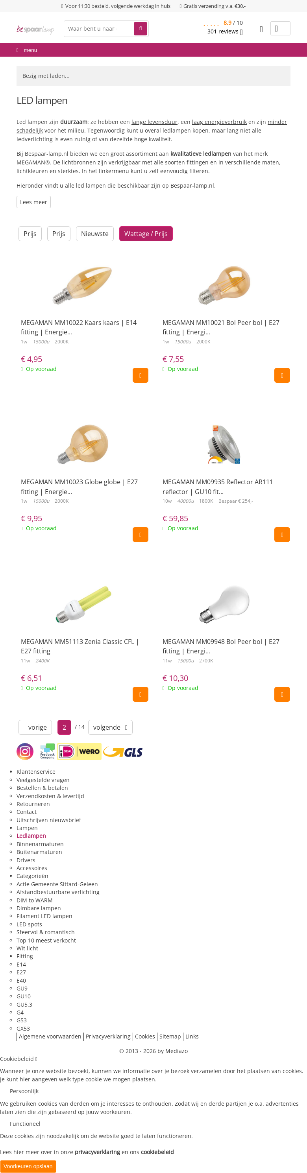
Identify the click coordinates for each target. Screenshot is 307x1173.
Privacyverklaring (108, 1036)
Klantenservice (36, 771)
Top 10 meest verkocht (46, 940)
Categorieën (32, 876)
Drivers (26, 860)
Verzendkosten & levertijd (50, 796)
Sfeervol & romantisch (46, 932)
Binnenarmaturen (40, 844)
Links (192, 1036)
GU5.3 (24, 1004)
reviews (225, 31)
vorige (35, 727)
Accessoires (32, 868)
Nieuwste (95, 233)
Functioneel (25, 1123)
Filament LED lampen (44, 916)
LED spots (29, 924)
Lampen (27, 828)
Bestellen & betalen (42, 787)
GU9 (22, 988)
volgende (110, 727)
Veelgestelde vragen (43, 780)
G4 (20, 1012)
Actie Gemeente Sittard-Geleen (57, 884)
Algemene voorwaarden (50, 1036)
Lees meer (33, 202)
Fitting (25, 956)
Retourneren (33, 804)
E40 (21, 980)
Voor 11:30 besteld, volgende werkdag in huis (117, 5)
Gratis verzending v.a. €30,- (214, 5)
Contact (27, 811)
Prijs (30, 233)
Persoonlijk (24, 1091)
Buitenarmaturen (39, 852)
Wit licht (27, 948)
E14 (21, 964)
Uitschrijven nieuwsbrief (49, 820)
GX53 (23, 1028)
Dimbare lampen (39, 908)
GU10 (24, 996)
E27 (21, 972)
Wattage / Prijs (146, 233)
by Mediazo (172, 1051)
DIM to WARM (35, 900)
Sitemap (170, 1036)
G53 (22, 1020)
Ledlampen (31, 835)
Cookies (145, 1036)
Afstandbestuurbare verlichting (58, 892)
